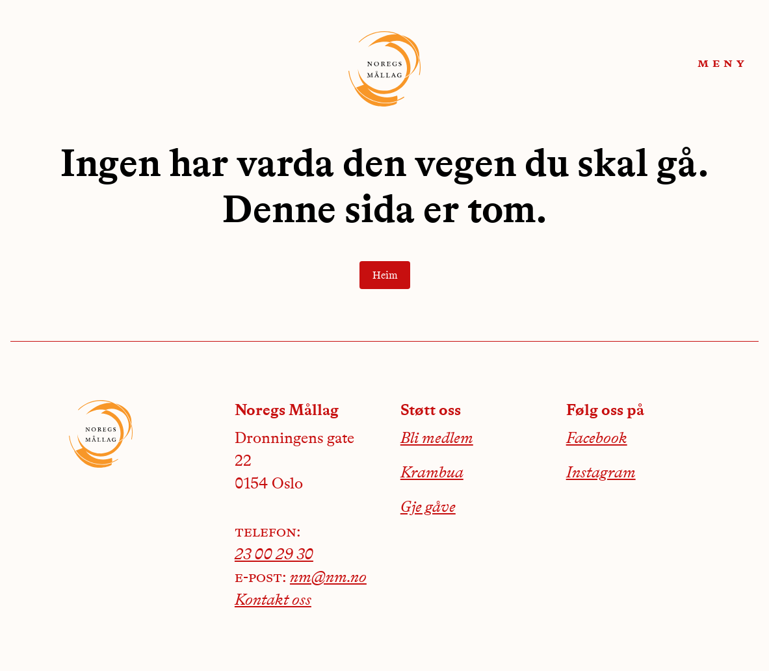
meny (722, 63)
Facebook (596, 439)
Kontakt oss (273, 601)
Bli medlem (436, 439)
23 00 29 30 (274, 555)
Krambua (431, 473)
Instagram (601, 473)
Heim (384, 276)
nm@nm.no (328, 578)
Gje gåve (428, 508)
